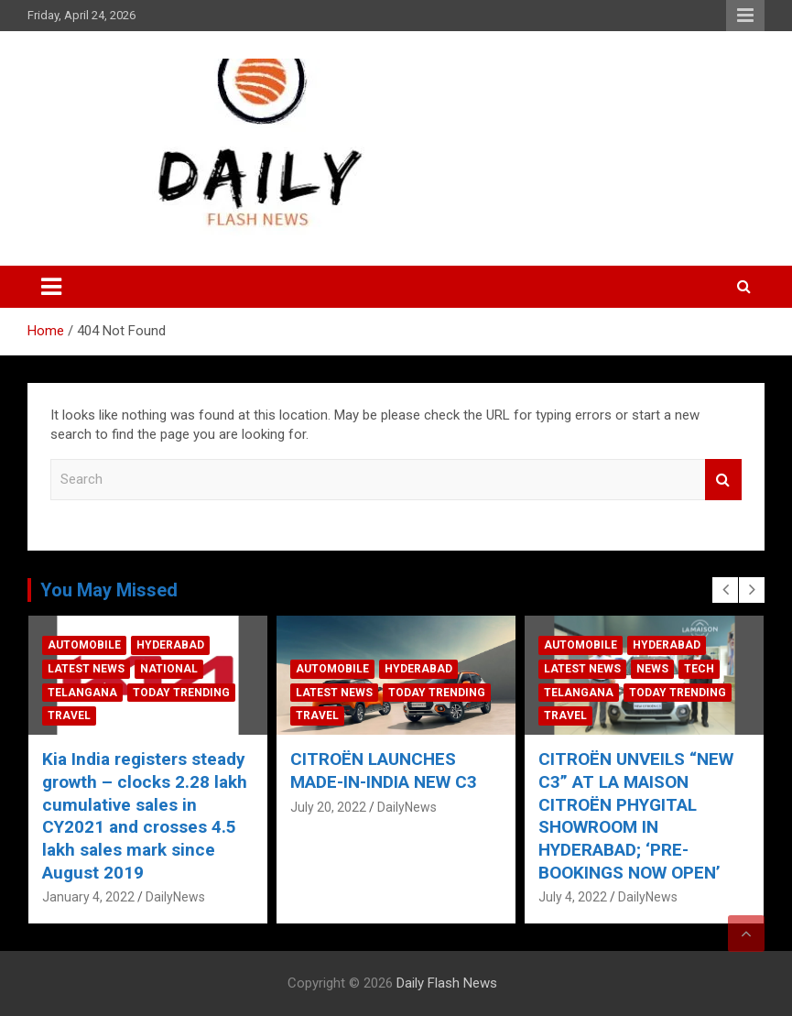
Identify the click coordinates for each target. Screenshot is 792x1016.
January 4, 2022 (193, 897)
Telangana (187, 692)
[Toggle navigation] (51, 287)
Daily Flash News (446, 983)
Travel (174, 715)
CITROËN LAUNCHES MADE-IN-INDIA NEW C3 (489, 770)
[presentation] (725, 590)
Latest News (191, 668)
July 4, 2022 (678, 897)
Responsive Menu (745, 15)
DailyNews (32, 829)
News (758, 668)
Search (723, 479)
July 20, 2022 (434, 807)
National (274, 668)
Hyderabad (275, 645)
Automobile (189, 645)
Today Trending (286, 692)
